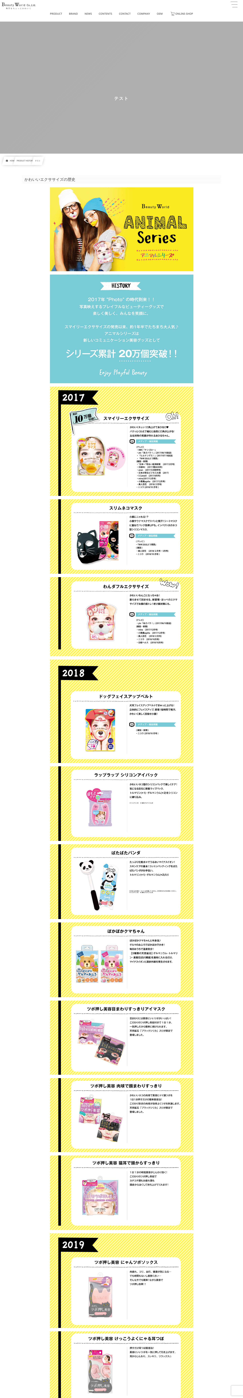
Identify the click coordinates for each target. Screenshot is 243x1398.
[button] (234, 4)
